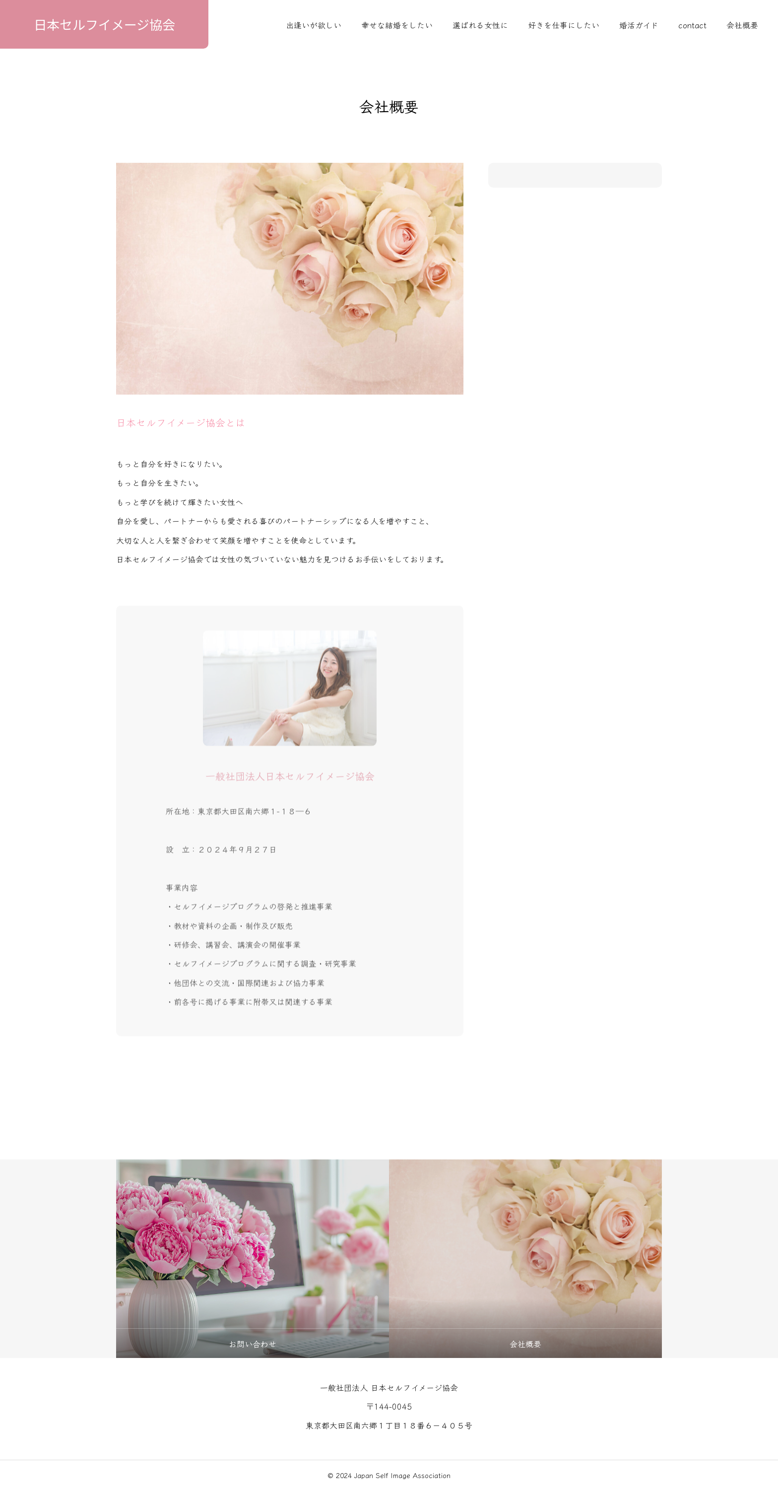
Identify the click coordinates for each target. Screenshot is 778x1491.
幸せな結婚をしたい (397, 25)
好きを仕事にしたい (563, 25)
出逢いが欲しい (313, 25)
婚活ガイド (638, 25)
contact (692, 25)
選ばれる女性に (480, 25)
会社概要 (742, 25)
